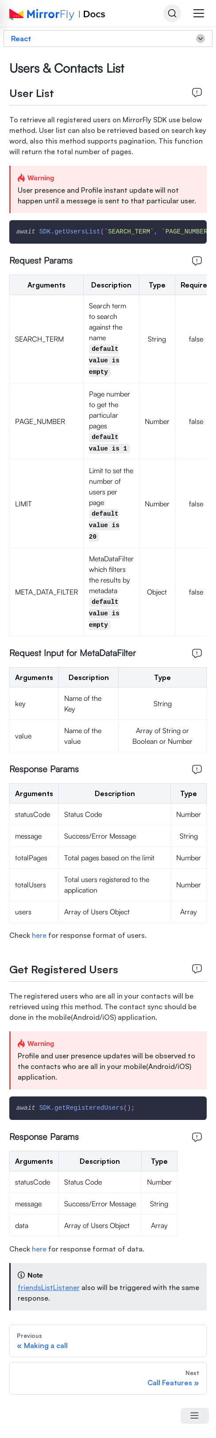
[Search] (172, 13)
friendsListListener (49, 1287)
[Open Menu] (195, 1416)
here (39, 935)
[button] (198, 13)
